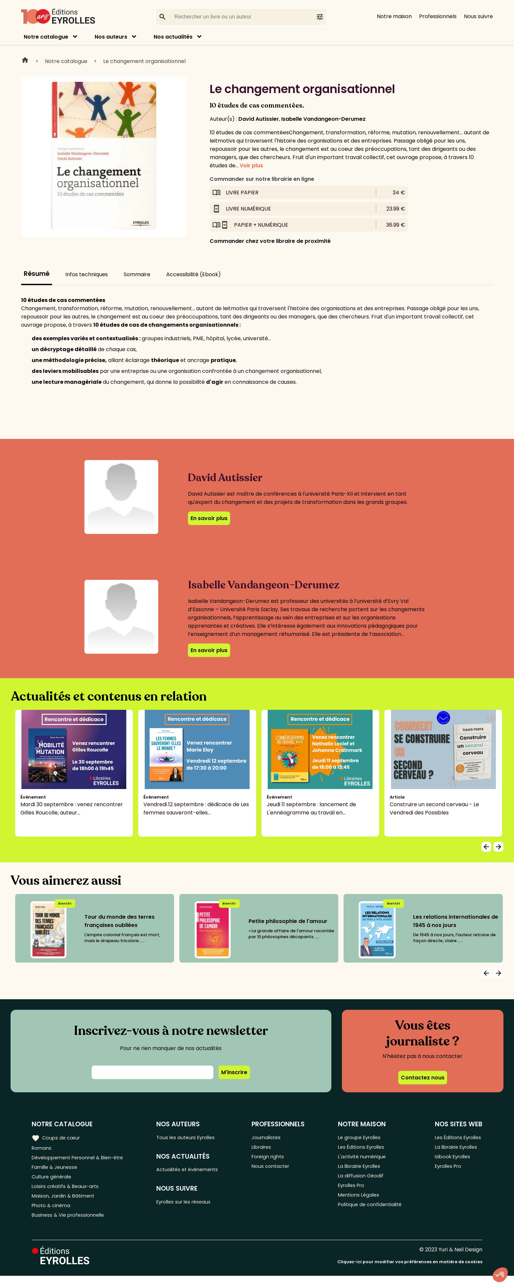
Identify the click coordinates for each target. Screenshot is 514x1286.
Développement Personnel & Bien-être (83, 1159)
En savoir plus (209, 518)
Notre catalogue (46, 37)
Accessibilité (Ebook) (193, 274)
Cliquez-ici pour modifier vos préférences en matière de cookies (409, 1272)
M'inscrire (234, 1072)
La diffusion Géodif (359, 1181)
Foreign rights (273, 1159)
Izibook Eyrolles (451, 1159)
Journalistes (271, 1137)
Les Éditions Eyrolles (361, 1148)
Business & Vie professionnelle (70, 1225)
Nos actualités (173, 37)
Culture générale (54, 1181)
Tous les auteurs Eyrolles (192, 1137)
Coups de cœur (57, 1137)
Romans (42, 1148)
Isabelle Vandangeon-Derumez (323, 119)
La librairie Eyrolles (359, 1170)
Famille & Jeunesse (56, 1170)
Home (25, 61)
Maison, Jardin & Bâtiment (65, 1203)
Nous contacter (276, 1170)
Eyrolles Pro (351, 1192)
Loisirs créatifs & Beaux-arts (68, 1192)
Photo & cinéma (52, 1214)
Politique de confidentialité (370, 1214)
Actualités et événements (194, 1171)
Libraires (266, 1148)
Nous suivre (478, 16)
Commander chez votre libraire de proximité (270, 241)
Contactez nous (422, 1077)
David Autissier (258, 119)
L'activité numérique (362, 1159)
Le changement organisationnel (144, 61)
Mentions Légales (358, 1203)
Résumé (36, 273)
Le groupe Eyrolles (359, 1137)
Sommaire (137, 274)
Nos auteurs (111, 37)
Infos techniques (86, 274)
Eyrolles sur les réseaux (191, 1205)
